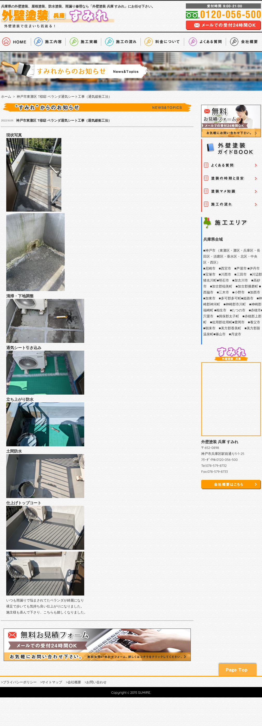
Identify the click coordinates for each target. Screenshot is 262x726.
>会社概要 (73, 682)
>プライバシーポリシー (19, 682)
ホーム (6, 96)
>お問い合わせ (95, 682)
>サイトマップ (51, 682)
